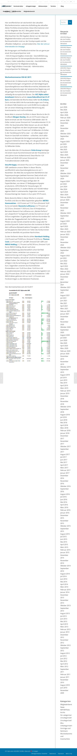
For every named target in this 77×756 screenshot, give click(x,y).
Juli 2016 (63, 497)
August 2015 (65, 534)
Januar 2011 (64, 677)
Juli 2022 (63, 258)
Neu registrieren (54, 1)
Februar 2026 (65, 118)
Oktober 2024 (65, 173)
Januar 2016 (64, 513)
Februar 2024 (65, 197)
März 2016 (64, 507)
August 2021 (65, 295)
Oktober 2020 (65, 327)
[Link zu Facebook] (73, 1)
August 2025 (65, 141)
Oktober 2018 (65, 407)
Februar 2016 (65, 510)
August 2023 (65, 221)
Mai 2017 (63, 462)
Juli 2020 (63, 338)
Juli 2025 (63, 144)
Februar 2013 (65, 629)
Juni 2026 (63, 107)
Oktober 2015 (65, 526)
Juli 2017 (63, 457)
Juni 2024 (63, 186)
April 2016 (64, 505)
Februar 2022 (65, 271)
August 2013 (65, 613)
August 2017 (65, 454)
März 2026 (64, 115)
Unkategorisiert (66, 726)
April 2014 (64, 584)
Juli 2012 (63, 656)
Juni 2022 (63, 261)
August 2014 (65, 574)
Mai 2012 (63, 661)
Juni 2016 (63, 499)
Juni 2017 (63, 460)
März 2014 (64, 587)
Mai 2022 (63, 263)
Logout (46, 1)
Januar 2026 (64, 120)
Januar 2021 (64, 314)
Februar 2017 (65, 470)
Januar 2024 (64, 200)
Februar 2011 (65, 674)
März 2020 (64, 348)
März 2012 (64, 666)
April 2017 (64, 465)
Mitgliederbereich (67, 704)
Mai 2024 (63, 189)
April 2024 (64, 192)
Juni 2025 (63, 147)
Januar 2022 (64, 274)
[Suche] (66, 22)
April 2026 (64, 112)
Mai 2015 (63, 542)
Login (40, 1)
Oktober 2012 (65, 645)
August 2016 (65, 494)
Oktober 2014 (65, 566)
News (62, 707)
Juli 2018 (63, 417)
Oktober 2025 (65, 134)
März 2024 (64, 194)
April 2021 (64, 306)
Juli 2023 (63, 224)
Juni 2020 (63, 340)
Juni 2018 (63, 420)
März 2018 (64, 428)
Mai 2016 (63, 502)
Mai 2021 (63, 303)
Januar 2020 (64, 354)
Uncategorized (65, 718)
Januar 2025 (64, 160)
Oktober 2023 (65, 213)
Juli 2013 (63, 616)
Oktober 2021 (65, 287)
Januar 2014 (64, 592)
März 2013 (64, 627)
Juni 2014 (63, 579)
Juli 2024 (63, 184)
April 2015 (64, 544)
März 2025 (64, 155)
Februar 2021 (65, 311)
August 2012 (65, 653)
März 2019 (64, 388)
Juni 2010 (63, 688)
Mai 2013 (63, 621)
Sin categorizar (66, 715)
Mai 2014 (63, 582)
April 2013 (64, 624)
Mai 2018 (63, 422)
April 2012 (64, 664)
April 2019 (64, 385)
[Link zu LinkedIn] (64, 1)
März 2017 (64, 468)
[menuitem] (40, 1)
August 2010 (65, 685)
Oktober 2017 (65, 446)
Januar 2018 (64, 433)
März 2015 (64, 547)
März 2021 (64, 308)
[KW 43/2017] (75, 378)
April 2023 (64, 226)
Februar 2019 (65, 391)
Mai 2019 (63, 383)
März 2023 (64, 229)
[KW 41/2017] (1, 378)
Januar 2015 (64, 552)
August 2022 (65, 255)
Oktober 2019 (65, 367)
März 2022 (64, 269)
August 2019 (65, 375)
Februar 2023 (65, 232)
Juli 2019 (63, 377)
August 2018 (65, 415)
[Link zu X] (67, 1)
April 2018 (64, 425)
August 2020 (65, 335)
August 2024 (65, 181)
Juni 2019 (63, 380)
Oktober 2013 (65, 605)
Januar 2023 (64, 234)
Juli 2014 (63, 576)
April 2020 (64, 346)
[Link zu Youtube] (70, 1)
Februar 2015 (65, 550)
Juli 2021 (63, 298)
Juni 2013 (63, 619)
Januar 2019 (64, 393)
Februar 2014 (65, 590)
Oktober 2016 (65, 486)
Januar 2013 (64, 632)
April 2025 (64, 152)
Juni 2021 (63, 300)
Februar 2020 (65, 351)
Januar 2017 (64, 473)
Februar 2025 (65, 157)
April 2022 (64, 266)
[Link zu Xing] (61, 1)
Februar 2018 (65, 430)
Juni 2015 (63, 539)
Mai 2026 (63, 110)
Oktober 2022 (65, 247)
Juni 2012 (63, 658)
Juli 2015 (63, 536)
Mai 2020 (63, 343)
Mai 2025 (63, 149)
